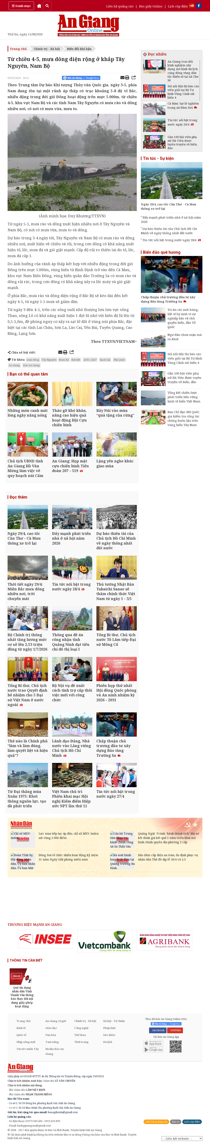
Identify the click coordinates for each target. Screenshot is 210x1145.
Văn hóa (50, 1035)
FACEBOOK (157, 1030)
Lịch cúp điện (178, 6)
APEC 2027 (90, 360)
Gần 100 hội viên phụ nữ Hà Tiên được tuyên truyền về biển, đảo (184, 377)
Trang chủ (18, 49)
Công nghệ (81, 1028)
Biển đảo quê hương (161, 252)
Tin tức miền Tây (27, 1049)
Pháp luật (109, 1028)
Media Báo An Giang (54, 1051)
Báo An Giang (31, 365)
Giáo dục (51, 1028)
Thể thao (80, 1035)
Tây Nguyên (49, 360)
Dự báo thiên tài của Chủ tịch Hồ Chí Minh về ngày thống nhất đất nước (169, 231)
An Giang (14, 365)
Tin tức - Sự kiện (158, 158)
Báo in (175, 1121)
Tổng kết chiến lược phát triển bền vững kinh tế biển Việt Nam (184, 396)
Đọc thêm (18, 497)
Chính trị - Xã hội (47, 49)
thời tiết (75, 360)
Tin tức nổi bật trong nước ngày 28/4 (172, 240)
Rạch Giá (105, 360)
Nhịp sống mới (25, 1042)
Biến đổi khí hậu (79, 49)
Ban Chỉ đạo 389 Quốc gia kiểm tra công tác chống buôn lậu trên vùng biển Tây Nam (183, 418)
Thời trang (81, 1042)
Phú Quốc (119, 360)
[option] (45, 939)
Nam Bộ (64, 360)
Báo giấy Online (150, 6)
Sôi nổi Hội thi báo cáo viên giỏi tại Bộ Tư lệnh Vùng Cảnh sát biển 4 (185, 358)
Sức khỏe (109, 1035)
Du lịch (107, 1042)
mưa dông (33, 360)
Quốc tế (21, 1035)
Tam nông (52, 1042)
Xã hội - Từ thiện (114, 1021)
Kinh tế (21, 1028)
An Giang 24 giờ (55, 1021)
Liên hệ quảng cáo (120, 6)
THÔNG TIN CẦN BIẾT (26, 960)
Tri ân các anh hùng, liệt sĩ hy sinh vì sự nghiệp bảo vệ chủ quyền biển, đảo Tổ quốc (183, 318)
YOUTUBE (175, 1030)
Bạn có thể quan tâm (29, 374)
